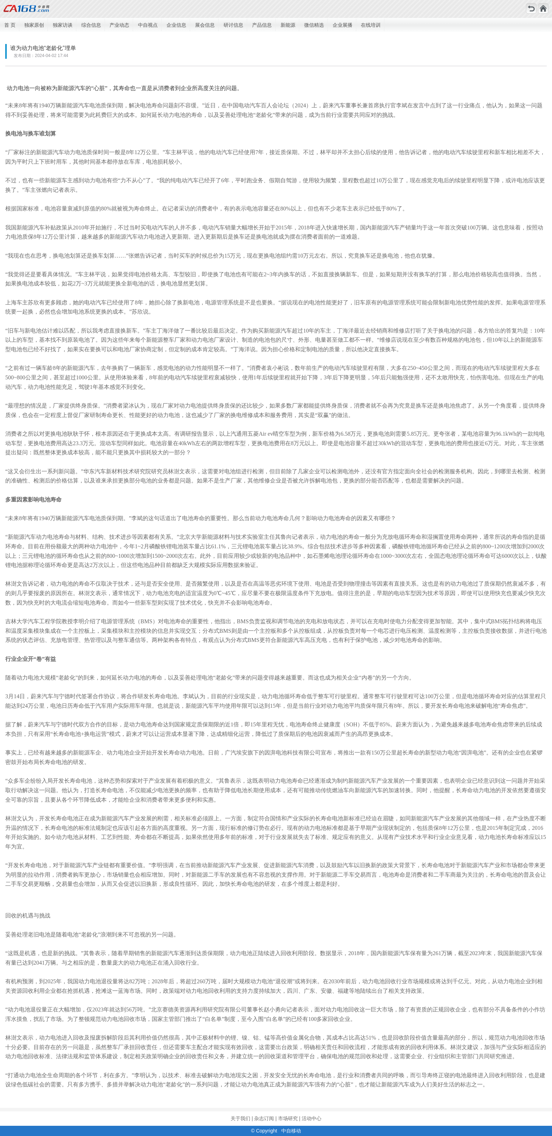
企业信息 (176, 25)
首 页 (9, 25)
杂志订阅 (264, 1118)
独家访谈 (63, 25)
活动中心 (311, 1118)
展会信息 (205, 25)
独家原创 (34, 25)
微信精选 (314, 25)
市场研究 (288, 1118)
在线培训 (371, 25)
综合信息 (91, 25)
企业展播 (342, 25)
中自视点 (148, 25)
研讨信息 (233, 25)
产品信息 (262, 25)
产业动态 (119, 25)
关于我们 (240, 1118)
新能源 (288, 25)
